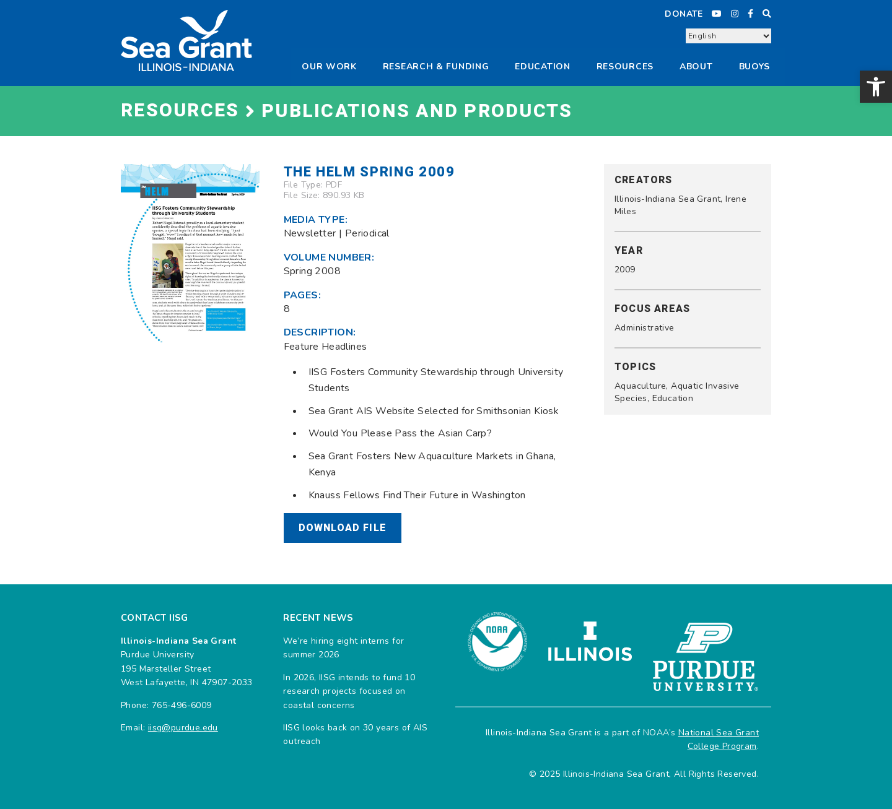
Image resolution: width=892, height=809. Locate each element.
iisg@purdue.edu (183, 727)
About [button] (696, 66)
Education (542, 66)
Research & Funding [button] (436, 66)
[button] (876, 87)
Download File (343, 528)
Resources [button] (625, 66)
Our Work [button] (329, 66)
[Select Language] (728, 35)
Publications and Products (416, 111)
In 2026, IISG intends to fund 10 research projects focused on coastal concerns (349, 691)
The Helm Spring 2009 (369, 172)
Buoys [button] (755, 66)
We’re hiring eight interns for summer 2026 (343, 647)
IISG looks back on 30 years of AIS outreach (355, 734)
